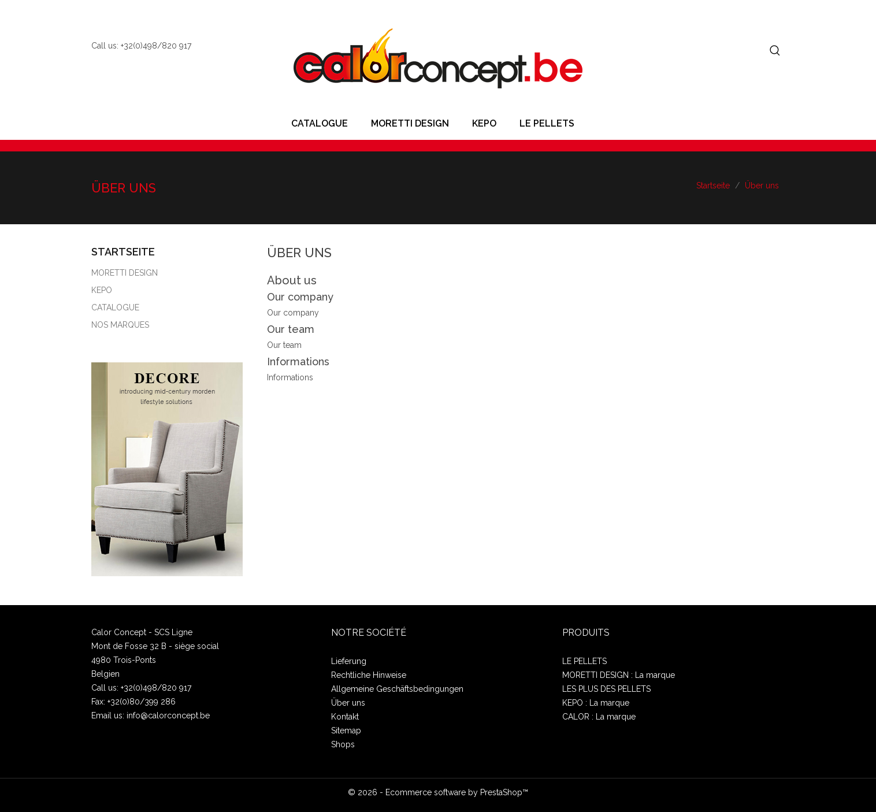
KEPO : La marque (595, 702)
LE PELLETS (546, 123)
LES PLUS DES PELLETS (606, 689)
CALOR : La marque (599, 716)
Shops (343, 744)
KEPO (484, 123)
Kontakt (345, 716)
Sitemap (346, 730)
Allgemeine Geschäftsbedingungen (397, 689)
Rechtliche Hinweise (368, 675)
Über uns (348, 702)
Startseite (123, 252)
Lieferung (348, 661)
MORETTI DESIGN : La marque (618, 675)
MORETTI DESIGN (410, 123)
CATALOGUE (319, 123)
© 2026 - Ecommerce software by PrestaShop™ (438, 792)
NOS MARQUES (120, 324)
